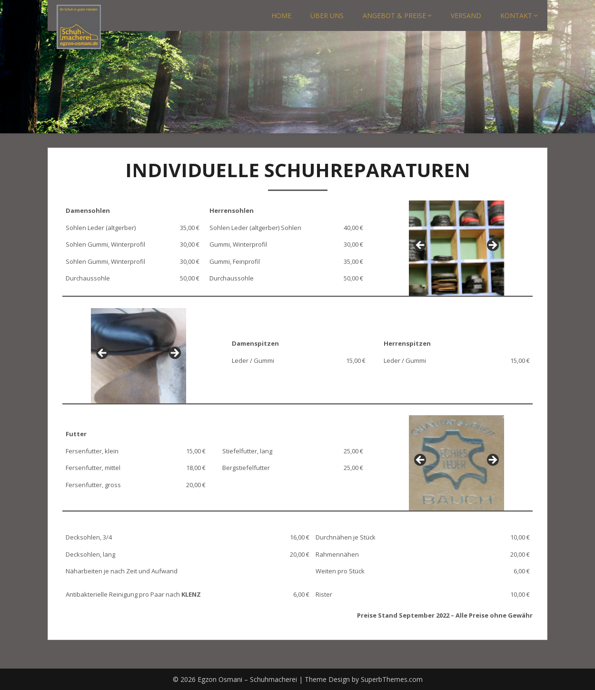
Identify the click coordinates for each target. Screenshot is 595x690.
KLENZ (191, 594)
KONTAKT (516, 15)
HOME (281, 15)
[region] (456, 248)
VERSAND (466, 15)
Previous (421, 246)
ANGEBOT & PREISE (394, 15)
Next (492, 246)
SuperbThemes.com (392, 679)
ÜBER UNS (327, 15)
